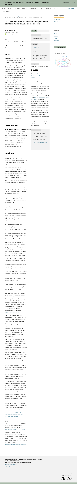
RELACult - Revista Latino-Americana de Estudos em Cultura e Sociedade (27, 3)
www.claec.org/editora (11, 464)
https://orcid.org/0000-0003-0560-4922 (14, 34)
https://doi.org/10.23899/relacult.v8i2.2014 (16, 41)
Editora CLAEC (33, 8)
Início (6, 16)
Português (56, 40)
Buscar (71, 8)
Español (56, 36)
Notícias (17, 8)
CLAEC (41, 8)
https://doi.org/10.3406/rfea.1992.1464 (14, 413)
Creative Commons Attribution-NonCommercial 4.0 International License (40, 75)
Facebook (49, 8)
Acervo (10, 8)
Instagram (6, 11)
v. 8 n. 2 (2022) (17, 16)
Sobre (24, 8)
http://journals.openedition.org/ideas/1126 (15, 444)
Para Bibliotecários (58, 24)
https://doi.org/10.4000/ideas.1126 (16, 446)
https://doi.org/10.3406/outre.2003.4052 (15, 429)
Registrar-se (66, 2)
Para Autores (57, 21)
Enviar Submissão (60, 47)
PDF (34, 30)
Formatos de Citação (40, 147)
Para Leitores (57, 19)
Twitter (56, 8)
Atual (4, 8)
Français (56, 38)
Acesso (73, 2)
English (56, 34)
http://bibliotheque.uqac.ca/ (12, 312)
